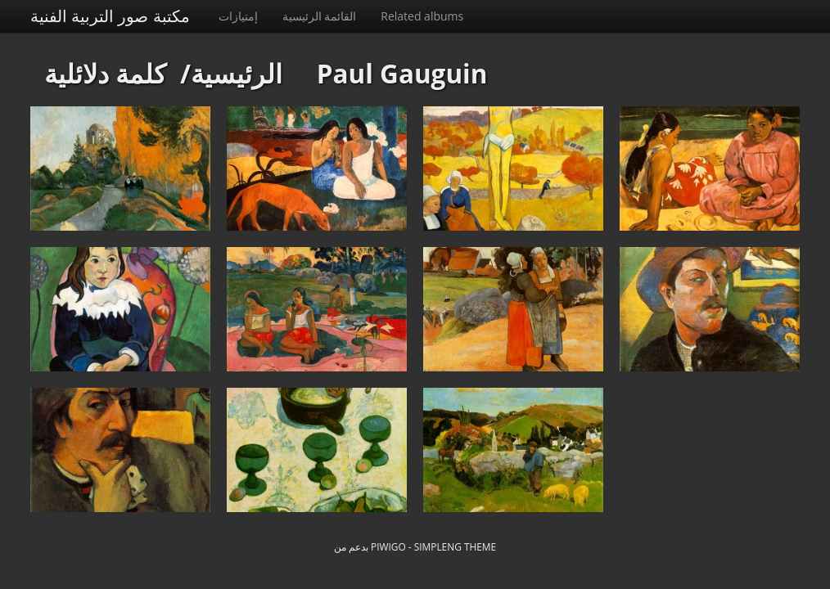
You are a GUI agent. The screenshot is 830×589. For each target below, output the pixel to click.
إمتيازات (238, 16)
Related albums (422, 16)
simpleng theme (455, 546)
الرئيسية (236, 73)
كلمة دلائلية (105, 73)
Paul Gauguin (402, 73)
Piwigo (388, 546)
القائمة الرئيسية (319, 16)
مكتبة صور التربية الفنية (110, 16)
